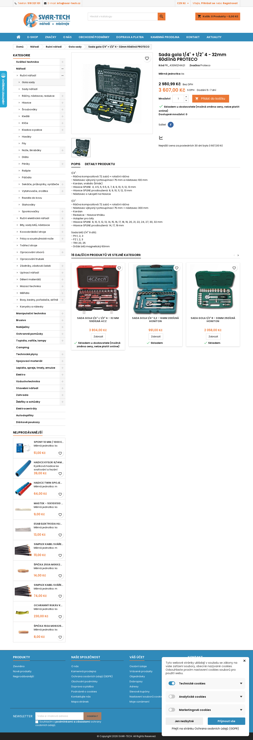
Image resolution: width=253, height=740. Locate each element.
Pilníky (26, 164)
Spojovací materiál (29, 361)
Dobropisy (136, 681)
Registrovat (230, 3)
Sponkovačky (30, 211)
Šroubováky (29, 109)
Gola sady (28, 82)
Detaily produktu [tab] (100, 164)
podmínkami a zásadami (72, 721)
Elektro (20, 374)
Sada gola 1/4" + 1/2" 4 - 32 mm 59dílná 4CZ (98, 319)
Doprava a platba (130, 37)
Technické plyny (27, 354)
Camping (22, 347)
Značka (195, 65)
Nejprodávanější (23, 676)
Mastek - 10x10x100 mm (49, 503)
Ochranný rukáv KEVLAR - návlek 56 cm (49, 605)
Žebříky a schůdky (28, 402)
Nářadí (21, 69)
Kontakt (193, 37)
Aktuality (214, 37)
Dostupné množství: (172, 114)
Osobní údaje (138, 666)
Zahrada (22, 395)
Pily (24, 143)
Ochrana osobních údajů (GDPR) (92, 676)
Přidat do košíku (210, 98)
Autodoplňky (25, 415)
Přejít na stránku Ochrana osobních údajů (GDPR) (205, 728)
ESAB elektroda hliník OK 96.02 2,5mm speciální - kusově (49, 523)
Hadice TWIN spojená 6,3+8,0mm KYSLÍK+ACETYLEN (49, 482)
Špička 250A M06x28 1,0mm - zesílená (49, 564)
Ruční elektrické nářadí (34, 218)
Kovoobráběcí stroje (33, 232)
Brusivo (21, 320)
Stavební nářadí (27, 388)
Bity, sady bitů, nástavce (35, 225)
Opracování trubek (32, 259)
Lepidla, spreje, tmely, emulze (35, 368)
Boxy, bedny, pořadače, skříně (39, 300)
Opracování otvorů (32, 252)
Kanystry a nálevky (31, 306)
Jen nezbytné (184, 721)
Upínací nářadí (29, 272)
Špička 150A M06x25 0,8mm (49, 626)
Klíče (25, 123)
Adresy (134, 686)
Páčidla (26, 177)
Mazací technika (30, 286)
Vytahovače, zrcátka (35, 191)
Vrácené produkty (141, 671)
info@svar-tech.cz (68, 3)
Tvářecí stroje (28, 245)
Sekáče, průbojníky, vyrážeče (40, 184)
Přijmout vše (226, 721)
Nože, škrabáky (31, 150)
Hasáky (26, 136)
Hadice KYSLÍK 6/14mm (49, 462)
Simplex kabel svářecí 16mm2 (49, 585)
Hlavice (26, 102)
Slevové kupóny (140, 691)
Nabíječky (23, 327)
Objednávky (137, 676)
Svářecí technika (27, 62)
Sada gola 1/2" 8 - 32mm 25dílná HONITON (213, 319)
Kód (161, 65)
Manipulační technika (31, 313)
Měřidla (24, 293)
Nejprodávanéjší (28, 432)
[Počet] (178, 99)
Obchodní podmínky (94, 37)
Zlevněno (19, 666)
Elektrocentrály (26, 408)
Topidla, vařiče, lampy (31, 340)
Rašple (26, 170)
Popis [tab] (75, 164)
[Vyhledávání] (126, 16)
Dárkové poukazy (28, 422)
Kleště (26, 116)
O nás (67, 37)
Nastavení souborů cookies (147, 696)
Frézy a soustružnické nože (37, 238)
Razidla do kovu (32, 198)
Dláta (25, 157)
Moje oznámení (139, 701)
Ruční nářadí (28, 75)
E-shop (32, 37)
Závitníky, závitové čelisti (35, 266)
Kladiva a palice (32, 130)
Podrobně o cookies (84, 691)
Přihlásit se (208, 3)
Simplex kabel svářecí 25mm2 (49, 544)
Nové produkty (22, 671)
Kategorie (21, 55)
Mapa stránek (80, 701)
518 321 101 (34, 3)
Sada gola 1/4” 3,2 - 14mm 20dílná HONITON (155, 319)
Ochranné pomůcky (29, 334)
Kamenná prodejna (165, 37)
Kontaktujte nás (81, 696)
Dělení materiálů (30, 279)
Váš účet (137, 657)
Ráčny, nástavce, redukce (38, 96)
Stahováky (28, 204)
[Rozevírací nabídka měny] (183, 3)
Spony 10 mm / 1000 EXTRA (49, 442)
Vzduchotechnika (28, 381)
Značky (50, 37)
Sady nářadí (29, 89)
